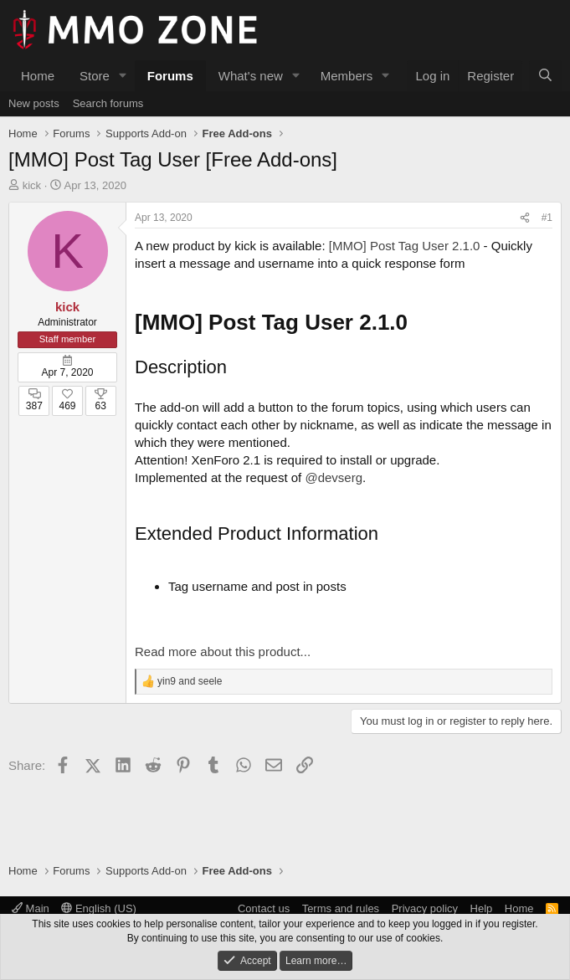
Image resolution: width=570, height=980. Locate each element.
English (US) (98, 908)
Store (95, 76)
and (189, 681)
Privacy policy (425, 908)
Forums (170, 76)
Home (37, 76)
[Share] (525, 218)
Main (30, 908)
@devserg (333, 477)
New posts (33, 103)
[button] (123, 75)
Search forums (108, 103)
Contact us (264, 908)
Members (347, 76)
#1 (547, 217)
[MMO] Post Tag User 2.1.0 (404, 246)
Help (481, 908)
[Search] (545, 75)
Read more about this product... (223, 651)
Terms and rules (340, 908)
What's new (250, 76)
